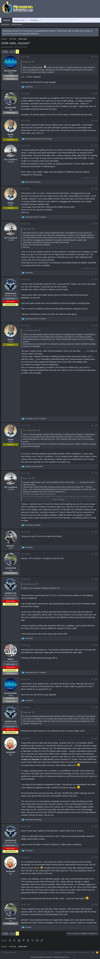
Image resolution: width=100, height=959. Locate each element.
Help (92, 952)
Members (34, 20)
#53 (96, 579)
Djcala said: (27, 62)
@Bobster (56, 127)
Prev (6, 51)
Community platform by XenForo (50, 957)
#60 (96, 904)
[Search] (96, 20)
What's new (19, 20)
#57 (96, 738)
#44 (96, 146)
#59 (96, 857)
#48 (96, 325)
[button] (26, 20)
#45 (96, 189)
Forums (6, 20)
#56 (96, 707)
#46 (96, 224)
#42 (96, 94)
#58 (96, 826)
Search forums (16, 24)
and (32, 182)
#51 (96, 532)
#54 (96, 645)
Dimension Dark (9, 952)
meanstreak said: (29, 584)
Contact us (59, 952)
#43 (96, 120)
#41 (96, 57)
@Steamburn (27, 130)
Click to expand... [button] (59, 499)
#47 (96, 279)
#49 (96, 425)
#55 (96, 679)
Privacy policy (84, 952)
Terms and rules (71, 952)
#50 (96, 473)
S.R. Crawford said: (30, 330)
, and (38, 139)
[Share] (92, 56)
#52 (96, 554)
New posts (5, 24)
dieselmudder (8, 47)
